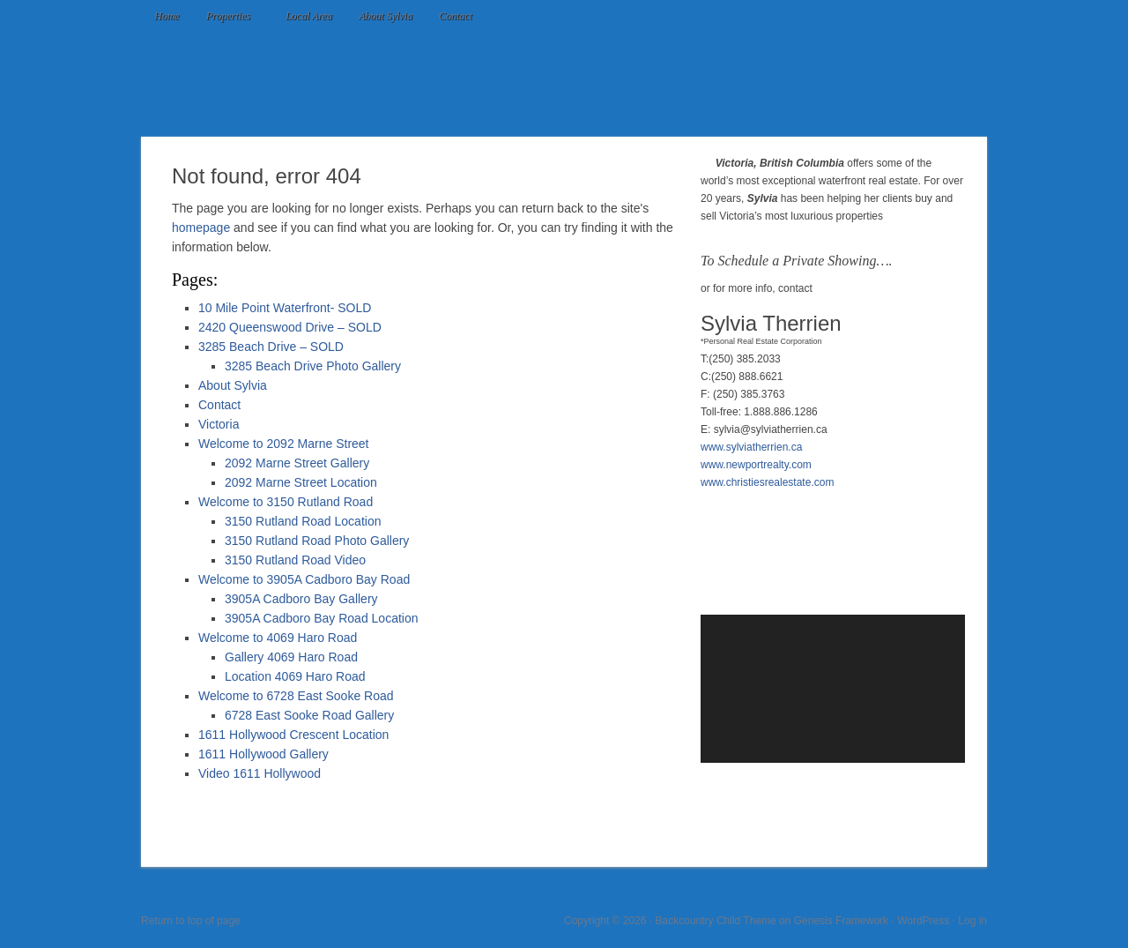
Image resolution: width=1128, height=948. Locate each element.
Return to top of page (191, 920)
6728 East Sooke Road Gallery (309, 715)
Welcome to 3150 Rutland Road (285, 502)
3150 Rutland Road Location (303, 521)
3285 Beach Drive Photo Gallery (313, 366)
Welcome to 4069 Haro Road (277, 638)
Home (167, 16)
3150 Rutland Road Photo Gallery (317, 541)
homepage (201, 227)
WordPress (923, 920)
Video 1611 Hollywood (259, 773)
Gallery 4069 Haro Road (291, 657)
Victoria (218, 424)
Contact (455, 16)
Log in (972, 920)
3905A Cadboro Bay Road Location (322, 618)
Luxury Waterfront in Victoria (564, 84)
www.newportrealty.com (756, 465)
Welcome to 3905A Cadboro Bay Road (304, 579)
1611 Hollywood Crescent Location (293, 735)
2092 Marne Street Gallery (297, 463)
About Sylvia (385, 16)
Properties (229, 17)
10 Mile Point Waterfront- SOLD (284, 308)
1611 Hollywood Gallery (263, 754)
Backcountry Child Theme (716, 920)
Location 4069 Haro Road (295, 676)
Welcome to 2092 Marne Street (283, 444)
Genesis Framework (841, 920)
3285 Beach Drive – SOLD (271, 347)
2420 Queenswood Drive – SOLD (290, 327)
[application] (833, 689)
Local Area (309, 16)
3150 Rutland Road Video (295, 560)
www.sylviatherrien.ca (751, 447)
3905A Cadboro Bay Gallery (301, 599)
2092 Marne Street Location (301, 482)
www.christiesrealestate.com (767, 482)
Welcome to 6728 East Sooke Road (296, 696)
